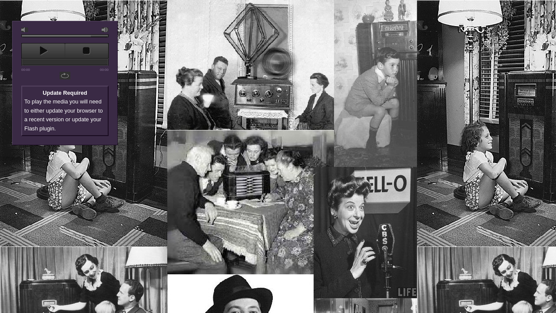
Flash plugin (39, 128)
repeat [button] (66, 76)
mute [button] (24, 29)
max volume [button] (105, 29)
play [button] (43, 50)
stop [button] (86, 50)
